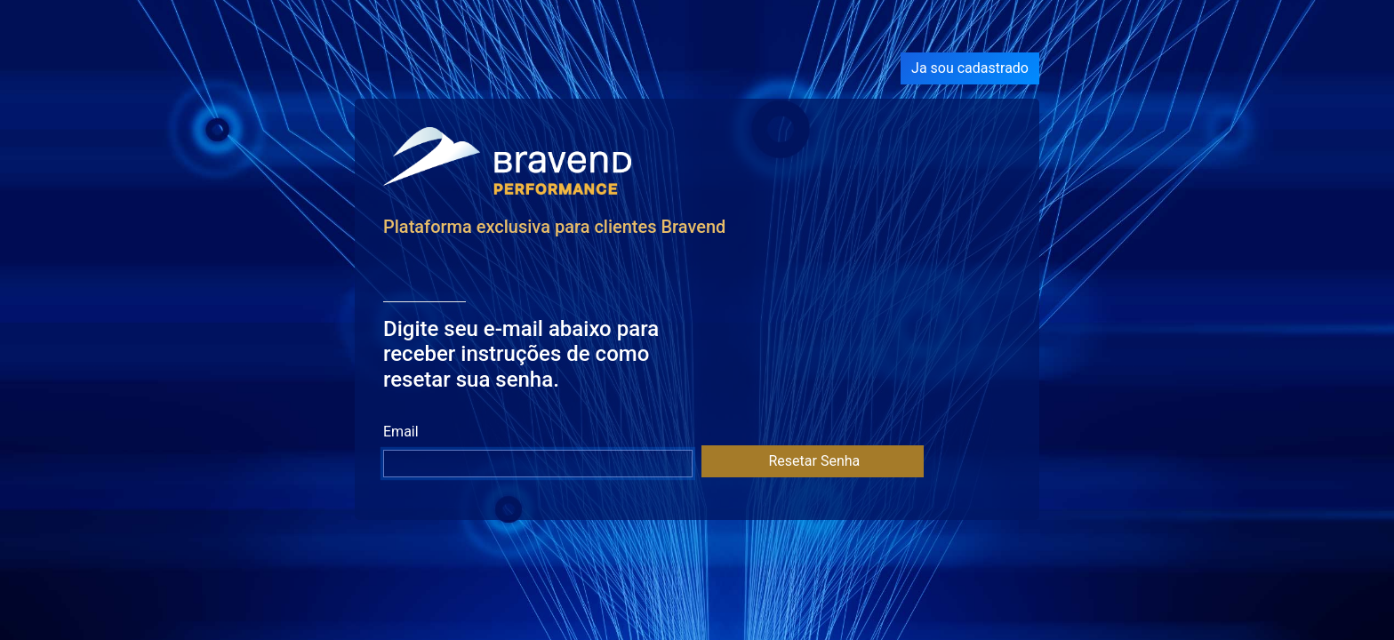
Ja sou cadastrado (970, 68)
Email (401, 431)
